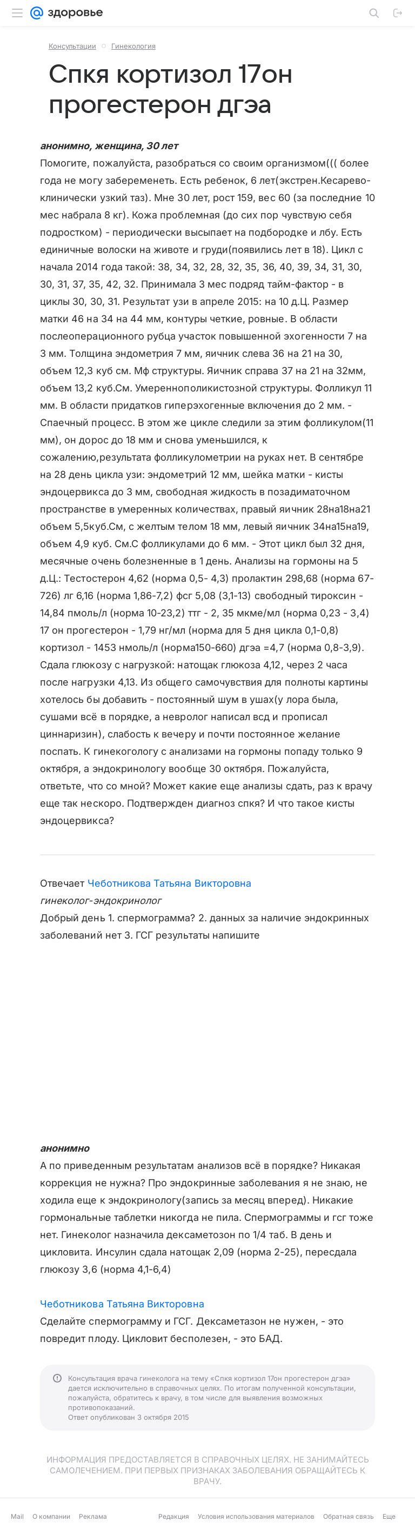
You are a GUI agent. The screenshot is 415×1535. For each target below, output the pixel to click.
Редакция (173, 1516)
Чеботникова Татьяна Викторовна (170, 883)
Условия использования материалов (256, 1516)
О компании (51, 1516)
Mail (17, 1516)
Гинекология (133, 46)
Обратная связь (348, 1516)
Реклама (93, 1516)
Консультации (72, 46)
